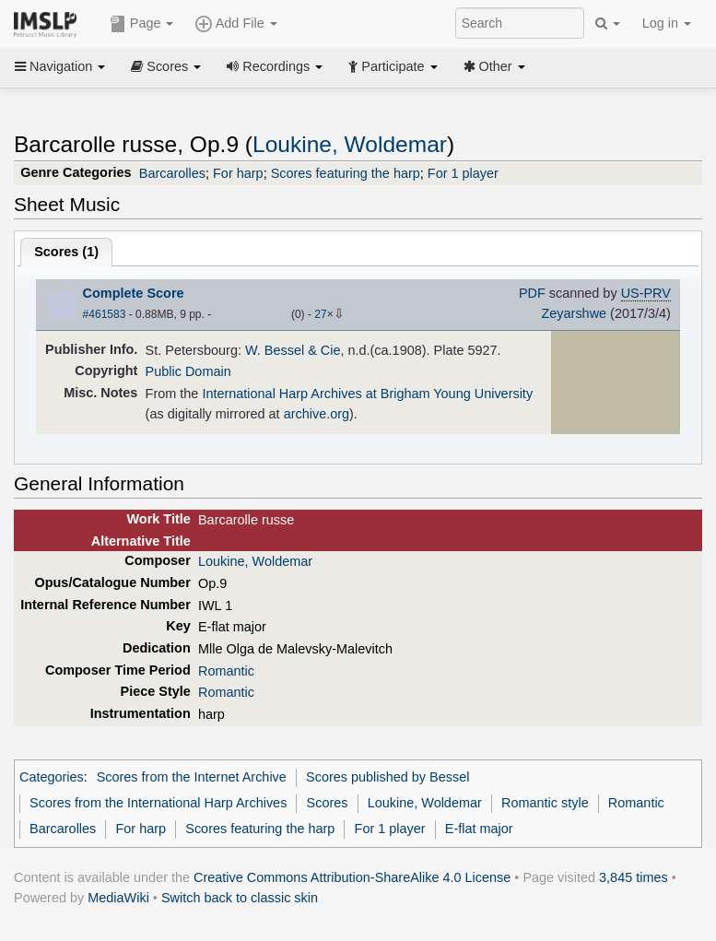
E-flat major (479, 828)
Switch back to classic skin (239, 897)
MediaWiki (118, 897)
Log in (666, 23)
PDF (532, 293)
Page (142, 24)
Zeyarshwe (573, 313)
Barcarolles (172, 173)
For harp (238, 173)
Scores (166, 66)
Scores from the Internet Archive (192, 777)
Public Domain (188, 371)
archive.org (316, 413)
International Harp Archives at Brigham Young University (367, 393)
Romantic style (545, 802)
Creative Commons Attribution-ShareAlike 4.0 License (352, 877)
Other (494, 66)
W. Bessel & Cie (293, 350)
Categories (51, 777)
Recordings (275, 66)
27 (320, 314)
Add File (235, 24)
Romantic (226, 671)
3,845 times (633, 877)
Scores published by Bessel (387, 777)
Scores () (66, 251)
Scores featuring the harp (345, 173)
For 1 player (463, 173)
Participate (392, 66)
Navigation (60, 66)
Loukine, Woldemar (349, 144)
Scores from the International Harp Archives (158, 802)
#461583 (104, 314)
